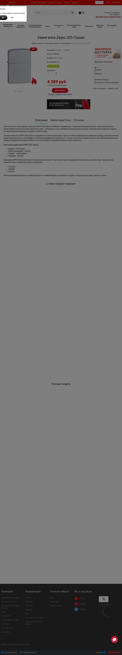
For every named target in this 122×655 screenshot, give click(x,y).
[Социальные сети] (114, 639)
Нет (12, 17)
